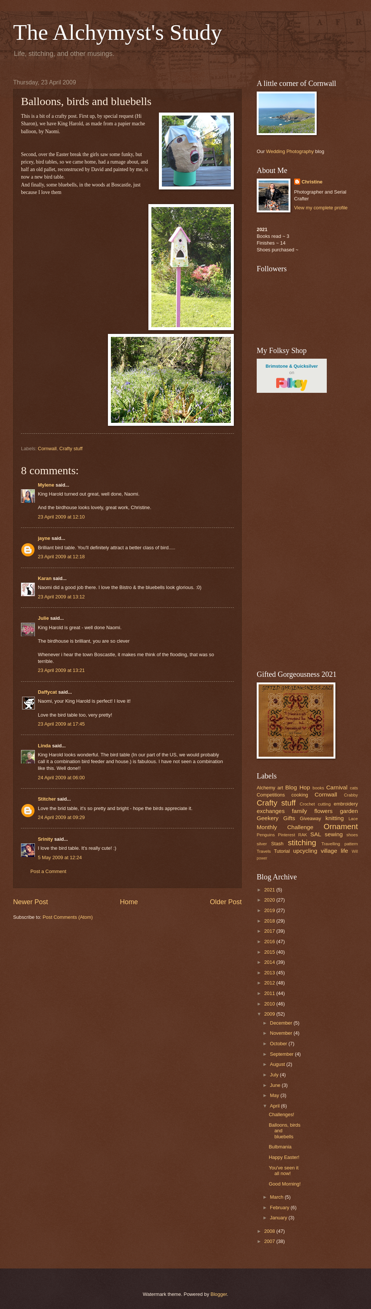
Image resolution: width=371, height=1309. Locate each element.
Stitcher (47, 799)
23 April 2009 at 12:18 (61, 556)
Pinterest (286, 835)
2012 (270, 983)
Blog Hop (297, 787)
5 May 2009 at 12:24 (60, 857)
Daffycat (47, 692)
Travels (264, 851)
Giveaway (310, 818)
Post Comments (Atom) (68, 917)
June (276, 1085)
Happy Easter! (284, 1157)
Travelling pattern (340, 844)
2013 (270, 972)
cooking (300, 795)
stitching (302, 842)
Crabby (351, 795)
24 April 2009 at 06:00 (61, 777)
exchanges (271, 811)
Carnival (336, 787)
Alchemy (266, 788)
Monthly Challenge (285, 827)
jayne (44, 538)
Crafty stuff (70, 448)
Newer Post (30, 902)
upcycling (305, 851)
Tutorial (282, 851)
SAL (315, 834)
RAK (302, 835)
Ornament (340, 826)
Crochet (307, 804)
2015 (270, 952)
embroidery (346, 804)
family (299, 811)
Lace (353, 818)
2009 (270, 1014)
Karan (45, 578)
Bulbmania (280, 1147)
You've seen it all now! (283, 1170)
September (282, 1054)
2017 (270, 931)
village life (334, 851)
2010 (270, 1004)
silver (262, 844)
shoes (352, 835)
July (275, 1075)
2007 (270, 1241)
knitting (334, 818)
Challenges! (281, 1114)
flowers (323, 811)
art (280, 788)
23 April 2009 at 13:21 (61, 670)
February (280, 1207)
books (318, 788)
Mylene (46, 485)
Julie (43, 618)
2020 (270, 900)
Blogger (219, 1294)
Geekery (267, 818)
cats (354, 788)
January (279, 1217)
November (281, 1033)
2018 (270, 921)
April (275, 1106)
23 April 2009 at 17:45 (61, 724)
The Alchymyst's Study (117, 32)
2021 (270, 890)
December (281, 1023)
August (278, 1064)
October (279, 1043)
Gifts (289, 818)
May (275, 1095)
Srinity (45, 839)
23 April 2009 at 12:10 (61, 517)
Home (129, 902)
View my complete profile (321, 207)
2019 (270, 910)
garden (349, 811)
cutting (324, 804)
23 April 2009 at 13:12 (61, 597)
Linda (44, 745)
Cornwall (47, 448)
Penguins (266, 835)
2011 (270, 993)
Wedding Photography (290, 151)
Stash (277, 843)
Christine (312, 182)
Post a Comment (48, 871)
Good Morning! (285, 1184)
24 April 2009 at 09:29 (61, 817)
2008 (270, 1231)
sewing (334, 834)
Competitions (271, 795)
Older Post (226, 902)
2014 (270, 962)
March (277, 1197)
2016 (270, 941)
